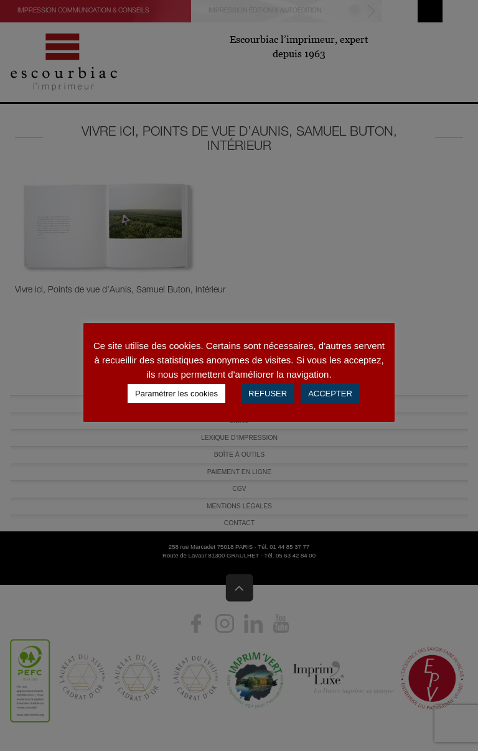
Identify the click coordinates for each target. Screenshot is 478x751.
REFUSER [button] (267, 393)
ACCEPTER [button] (330, 393)
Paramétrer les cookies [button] (176, 393)
